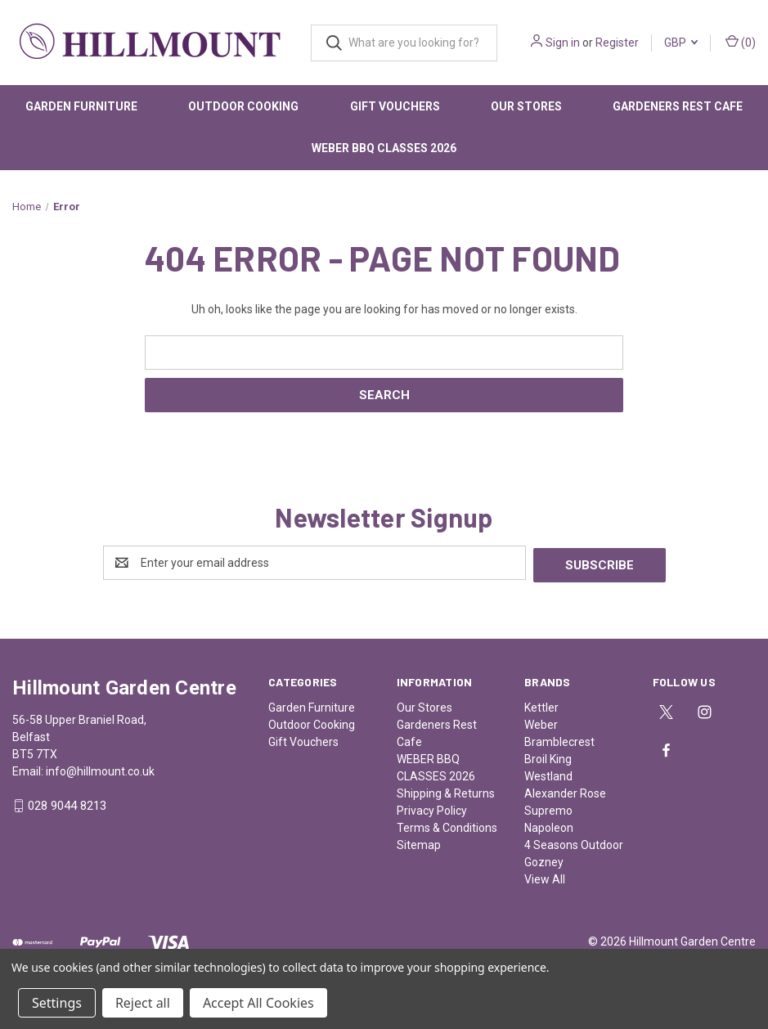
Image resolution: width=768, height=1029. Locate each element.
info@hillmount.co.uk (100, 768)
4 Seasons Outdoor (573, 842)
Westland (548, 773)
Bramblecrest (559, 739)
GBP (681, 42)
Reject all (142, 1003)
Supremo (548, 808)
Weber (541, 722)
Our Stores (526, 106)
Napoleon (548, 825)
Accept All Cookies (258, 1003)
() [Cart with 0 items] (740, 41)
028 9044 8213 (67, 804)
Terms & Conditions (447, 825)
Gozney (544, 859)
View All (544, 876)
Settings (57, 1003)
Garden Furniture (81, 106)
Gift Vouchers (395, 106)
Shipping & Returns (446, 791)
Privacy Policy (432, 808)
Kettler (541, 705)
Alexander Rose (565, 791)
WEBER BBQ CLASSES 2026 (384, 148)
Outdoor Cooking (243, 106)
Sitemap (419, 842)
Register (617, 42)
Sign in (563, 42)
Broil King (548, 756)
